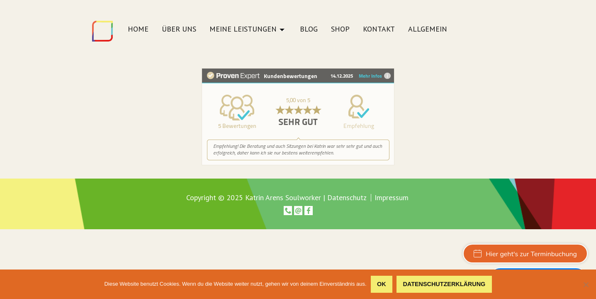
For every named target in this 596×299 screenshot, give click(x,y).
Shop (340, 29)
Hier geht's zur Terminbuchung (525, 254)
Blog (309, 29)
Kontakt (379, 29)
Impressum (392, 197)
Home (138, 29)
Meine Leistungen (243, 29)
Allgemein (427, 29)
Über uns (179, 29)
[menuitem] (138, 31)
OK (381, 284)
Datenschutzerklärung (444, 284)
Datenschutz (347, 197)
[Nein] (585, 284)
